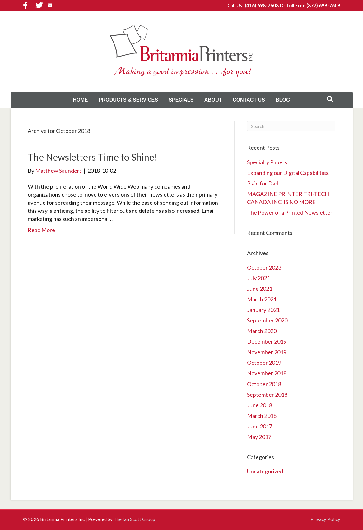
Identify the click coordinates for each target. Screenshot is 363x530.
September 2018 (267, 394)
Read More (41, 229)
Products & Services (128, 100)
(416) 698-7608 (262, 5)
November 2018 (266, 373)
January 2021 (263, 309)
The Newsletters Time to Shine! (92, 156)
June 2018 (259, 405)
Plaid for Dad (262, 183)
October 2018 (264, 384)
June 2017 (259, 426)
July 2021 (258, 278)
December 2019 (266, 341)
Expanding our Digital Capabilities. (288, 172)
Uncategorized (265, 471)
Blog (283, 100)
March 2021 (262, 299)
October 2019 (264, 362)
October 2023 (264, 267)
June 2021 (259, 288)
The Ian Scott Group (134, 519)
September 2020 (267, 320)
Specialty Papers (267, 162)
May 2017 (259, 436)
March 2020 (262, 330)
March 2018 (262, 415)
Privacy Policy (325, 519)
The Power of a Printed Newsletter (290, 212)
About (213, 100)
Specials (181, 100)
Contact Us (249, 100)
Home (80, 100)
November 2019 (266, 352)
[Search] (330, 99)
